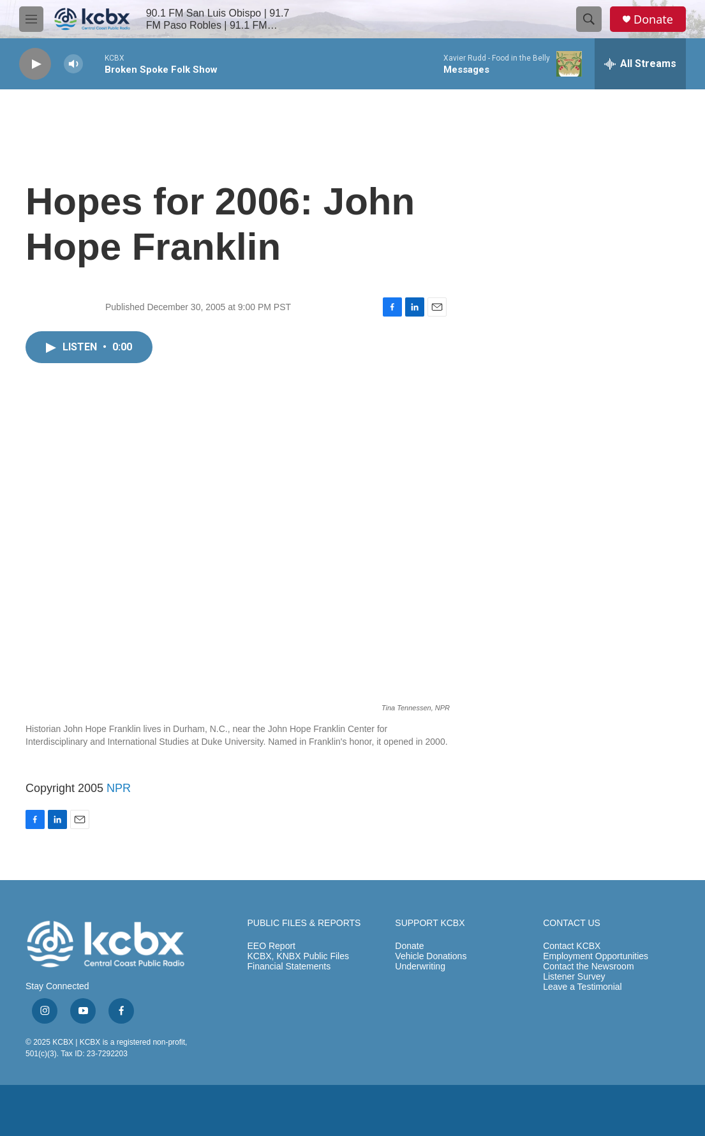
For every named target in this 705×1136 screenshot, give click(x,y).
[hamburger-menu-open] (31, 19)
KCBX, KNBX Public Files (299, 956)
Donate (653, 19)
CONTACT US (571, 923)
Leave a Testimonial (582, 987)
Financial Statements (289, 966)
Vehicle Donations (430, 956)
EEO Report (271, 946)
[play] (35, 64)
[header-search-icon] (589, 19)
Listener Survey (574, 977)
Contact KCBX (571, 946)
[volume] (73, 64)
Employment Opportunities (595, 956)
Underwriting (420, 966)
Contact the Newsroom (588, 966)
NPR (119, 788)
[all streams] (640, 63)
